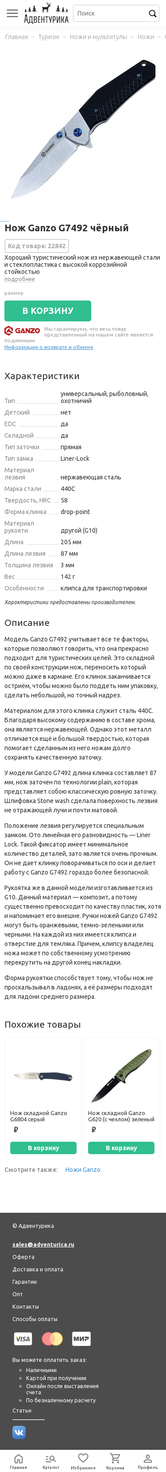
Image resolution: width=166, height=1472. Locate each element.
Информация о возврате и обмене (48, 347)
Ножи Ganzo (83, 1169)
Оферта (23, 1257)
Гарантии (24, 1281)
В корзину (43, 1147)
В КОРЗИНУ (47, 311)
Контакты (25, 1306)
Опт (17, 1294)
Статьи (21, 1410)
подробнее (19, 279)
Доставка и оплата (37, 1269)
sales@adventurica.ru (43, 1244)
